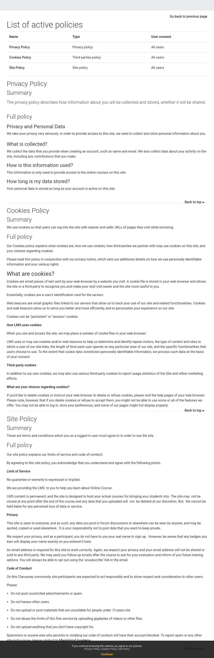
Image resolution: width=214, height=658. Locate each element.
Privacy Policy (19, 47)
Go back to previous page (188, 16)
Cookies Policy (20, 57)
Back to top (195, 202)
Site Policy (17, 68)
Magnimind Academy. (75, 640)
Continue (107, 654)
